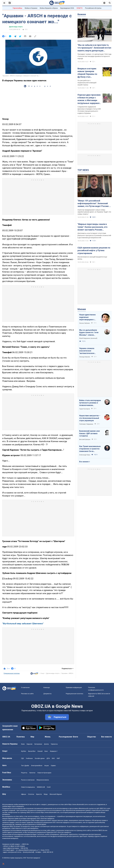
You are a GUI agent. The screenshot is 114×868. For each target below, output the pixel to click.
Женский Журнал (56, 794)
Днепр (46, 744)
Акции (46, 765)
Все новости (106, 737)
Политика (20, 737)
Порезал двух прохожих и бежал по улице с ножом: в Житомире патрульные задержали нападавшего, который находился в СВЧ (89, 99)
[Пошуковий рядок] (110, 3)
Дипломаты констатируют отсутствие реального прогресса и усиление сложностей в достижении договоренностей (94, 235)
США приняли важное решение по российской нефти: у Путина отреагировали (94, 250)
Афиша (23, 794)
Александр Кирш (84, 455)
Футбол (23, 751)
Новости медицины (28, 787)
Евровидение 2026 (67, 8)
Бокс (46, 751)
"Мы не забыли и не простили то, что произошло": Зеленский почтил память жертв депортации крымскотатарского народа (94, 48)
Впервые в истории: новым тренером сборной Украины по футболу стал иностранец (87, 72)
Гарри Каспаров (84, 409)
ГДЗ (22, 758)
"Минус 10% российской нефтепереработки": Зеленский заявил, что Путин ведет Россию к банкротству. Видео (94, 203)
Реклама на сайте (27, 693)
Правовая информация (74, 687)
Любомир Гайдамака (86, 424)
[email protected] (28, 852)
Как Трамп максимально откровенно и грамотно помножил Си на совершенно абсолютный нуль (90, 449)
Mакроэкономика (43, 780)
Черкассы (54, 744)
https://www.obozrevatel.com (77, 804)
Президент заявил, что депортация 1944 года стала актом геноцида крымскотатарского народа (94, 56)
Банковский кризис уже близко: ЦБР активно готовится (89, 433)
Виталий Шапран (84, 439)
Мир (32, 737)
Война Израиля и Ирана (49, 8)
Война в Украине (31, 8)
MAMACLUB (41, 787)
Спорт (42, 673)
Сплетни (31, 794)
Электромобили (36, 765)
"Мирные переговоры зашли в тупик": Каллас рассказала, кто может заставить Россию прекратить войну (92, 227)
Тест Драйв (25, 765)
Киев (23, 744)
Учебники (29, 758)
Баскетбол (31, 751)
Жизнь (48, 737)
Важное (82, 14)
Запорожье (38, 744)
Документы (47, 693)
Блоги (75, 737)
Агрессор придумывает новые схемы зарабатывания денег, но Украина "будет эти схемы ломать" (94, 212)
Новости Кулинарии (44, 773)
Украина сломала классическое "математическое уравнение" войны (87, 351)
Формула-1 (53, 751)
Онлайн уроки (40, 758)
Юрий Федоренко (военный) (88, 338)
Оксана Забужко (84, 323)
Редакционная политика (12, 673)
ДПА (48, 758)
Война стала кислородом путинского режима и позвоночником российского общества (90, 403)
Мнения (82, 309)
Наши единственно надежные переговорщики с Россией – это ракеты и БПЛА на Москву (88, 317)
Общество (91, 737)
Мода (46, 794)
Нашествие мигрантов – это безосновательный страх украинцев (89, 418)
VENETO (79, 8)
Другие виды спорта (15, 27)
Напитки (32, 773)
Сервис (53, 765)
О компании (25, 687)
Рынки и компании (28, 780)
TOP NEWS (83, 170)
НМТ (58, 758)
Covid (48, 787)
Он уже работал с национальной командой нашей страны (87, 83)
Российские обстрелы (93, 8)
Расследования (65, 737)
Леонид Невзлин (84, 357)
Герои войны (17, 8)
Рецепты (24, 773)
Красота (39, 794)
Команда (46, 687)
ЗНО (53, 758)
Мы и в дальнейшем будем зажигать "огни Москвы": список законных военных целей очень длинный (90, 332)
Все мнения (84, 462)
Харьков (29, 744)
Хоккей (40, 751)
